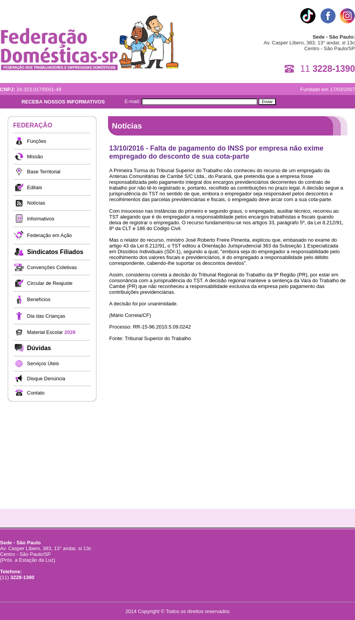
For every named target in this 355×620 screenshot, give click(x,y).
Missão (35, 156)
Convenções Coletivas (52, 267)
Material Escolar (51, 332)
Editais (34, 187)
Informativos (40, 219)
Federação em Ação (49, 235)
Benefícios (39, 299)
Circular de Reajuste (50, 283)
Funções (36, 141)
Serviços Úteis (43, 363)
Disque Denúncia (46, 378)
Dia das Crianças (46, 316)
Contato (36, 393)
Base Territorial (43, 171)
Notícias (36, 203)
